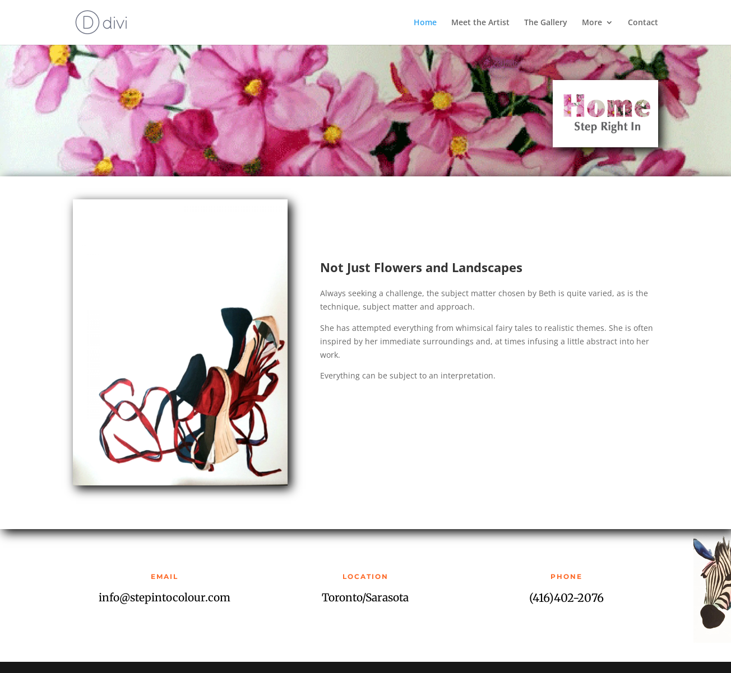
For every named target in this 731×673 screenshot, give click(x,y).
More (592, 22)
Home (425, 22)
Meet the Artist (480, 22)
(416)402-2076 (566, 598)
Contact (643, 22)
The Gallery (545, 22)
